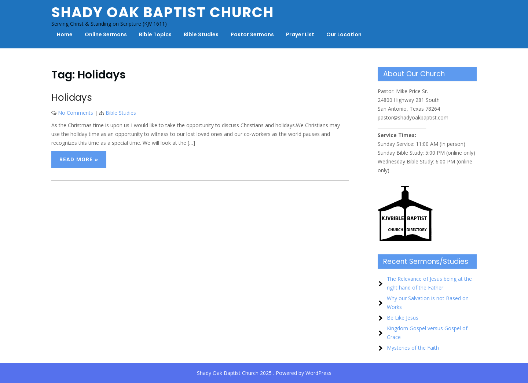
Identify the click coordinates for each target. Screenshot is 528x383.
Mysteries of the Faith (413, 347)
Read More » (78, 159)
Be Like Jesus (402, 317)
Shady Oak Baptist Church (162, 12)
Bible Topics (155, 34)
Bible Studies (201, 34)
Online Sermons (106, 34)
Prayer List (300, 34)
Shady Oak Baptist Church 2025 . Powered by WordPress (264, 372)
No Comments (75, 112)
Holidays (71, 97)
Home (65, 34)
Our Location (344, 34)
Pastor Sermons (252, 34)
